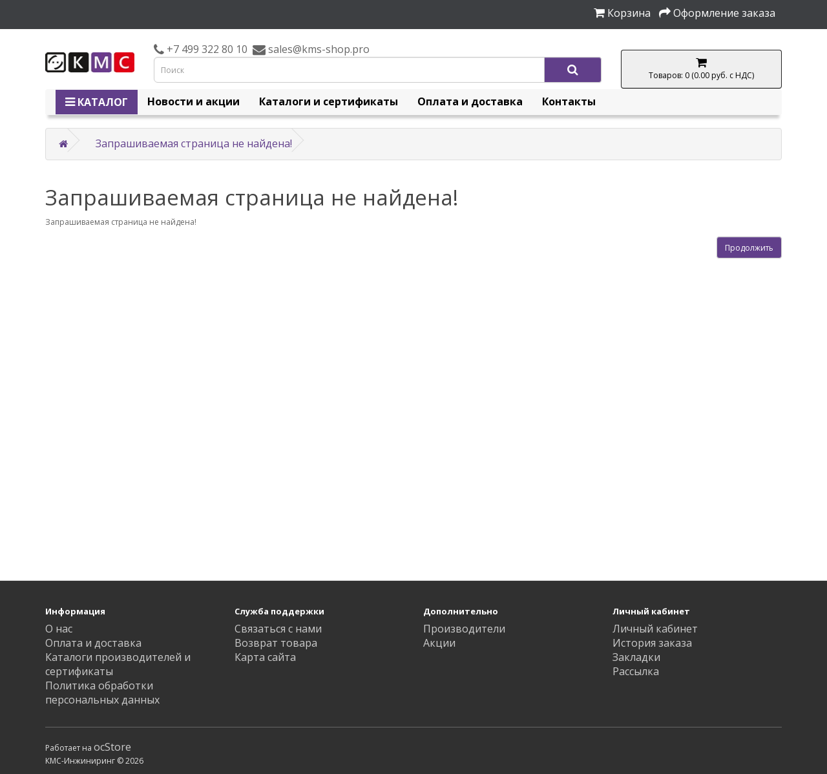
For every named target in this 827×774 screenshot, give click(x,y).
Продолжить (749, 247)
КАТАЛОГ (96, 102)
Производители (464, 629)
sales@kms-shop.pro (318, 49)
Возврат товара (276, 643)
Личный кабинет (655, 629)
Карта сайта (265, 657)
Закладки (636, 657)
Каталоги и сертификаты (328, 101)
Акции (439, 643)
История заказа (652, 643)
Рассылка (635, 671)
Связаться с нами (278, 629)
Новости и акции (193, 101)
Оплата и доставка (470, 101)
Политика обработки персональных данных (102, 692)
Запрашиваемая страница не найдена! (194, 143)
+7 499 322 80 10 (205, 49)
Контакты (569, 101)
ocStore (112, 747)
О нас (58, 629)
